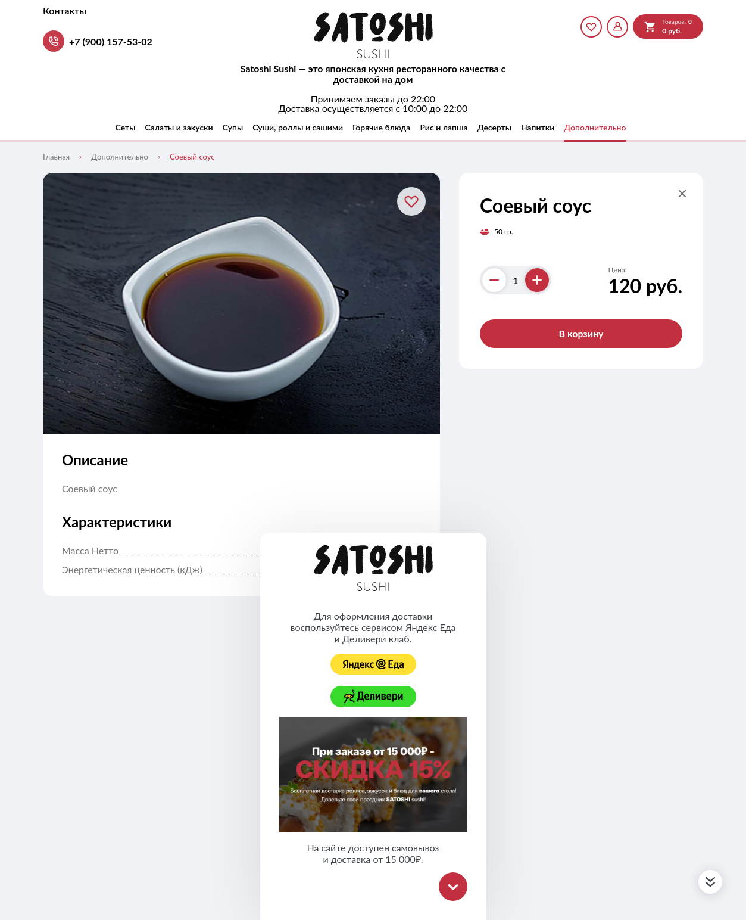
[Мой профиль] (617, 27)
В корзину (580, 333)
